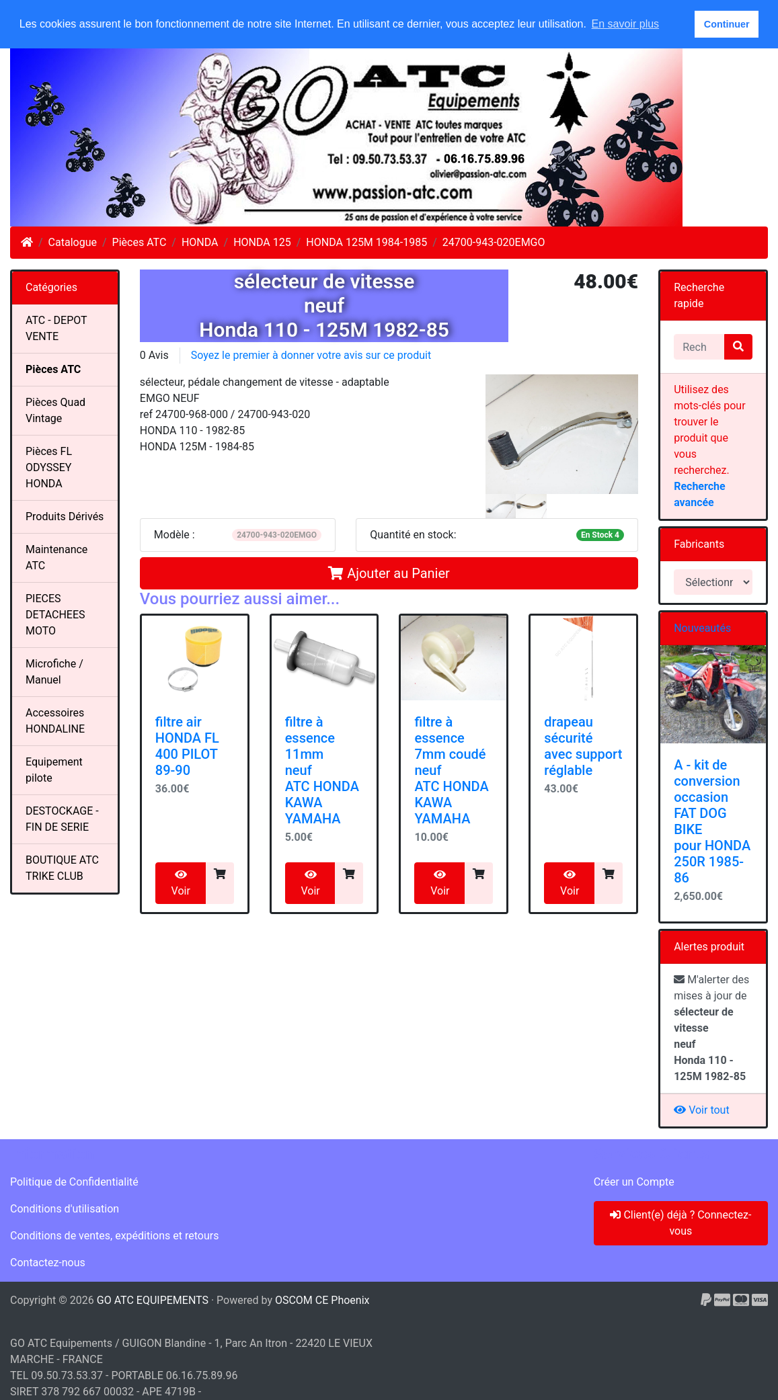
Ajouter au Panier (389, 573)
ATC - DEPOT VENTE (56, 328)
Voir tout (701, 1110)
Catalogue (72, 242)
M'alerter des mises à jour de (711, 1028)
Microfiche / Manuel (54, 671)
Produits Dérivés (65, 516)
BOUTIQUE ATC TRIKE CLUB (62, 868)
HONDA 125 (262, 242)
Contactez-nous (47, 1262)
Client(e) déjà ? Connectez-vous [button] (680, 1222)
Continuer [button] (727, 24)
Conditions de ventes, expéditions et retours (114, 1235)
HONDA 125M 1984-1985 (366, 242)
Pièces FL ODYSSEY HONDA (49, 467)
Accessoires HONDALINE (55, 720)
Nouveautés (702, 628)
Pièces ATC (139, 242)
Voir (180, 883)
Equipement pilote (54, 769)
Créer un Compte (634, 1182)
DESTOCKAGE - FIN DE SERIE (62, 819)
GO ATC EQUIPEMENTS (152, 1300)
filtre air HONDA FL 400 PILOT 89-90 (187, 746)
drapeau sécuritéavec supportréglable (583, 746)
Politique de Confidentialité (74, 1182)
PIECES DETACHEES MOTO (55, 614)
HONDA (200, 242)
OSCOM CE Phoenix (322, 1300)
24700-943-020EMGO (493, 242)
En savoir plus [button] (626, 24)
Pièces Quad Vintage (55, 410)
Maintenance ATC (56, 557)
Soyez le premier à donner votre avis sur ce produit (311, 355)
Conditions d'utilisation (64, 1208)
